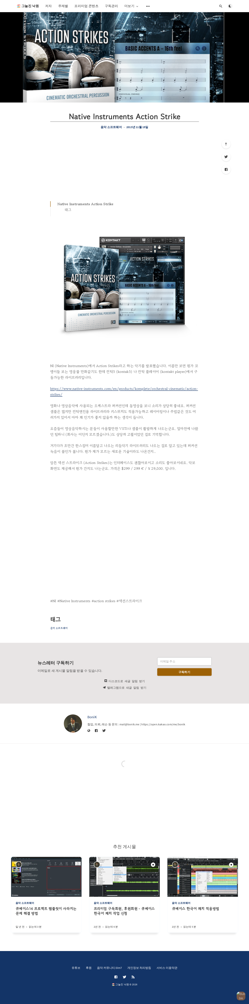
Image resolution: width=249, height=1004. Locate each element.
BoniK (92, 717)
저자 (48, 6)
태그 (68, 209)
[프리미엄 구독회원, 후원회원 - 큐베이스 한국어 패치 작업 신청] (124, 919)
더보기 (131, 6)
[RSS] (133, 977)
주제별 (63, 6)
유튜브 (76, 968)
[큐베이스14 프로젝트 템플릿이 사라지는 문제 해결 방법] (46, 919)
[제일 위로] (226, 144)
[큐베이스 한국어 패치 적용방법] (202, 919)
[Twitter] (226, 156)
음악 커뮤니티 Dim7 (109, 968)
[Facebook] (226, 169)
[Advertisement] (124, 165)
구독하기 (184, 672)
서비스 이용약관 (167, 968)
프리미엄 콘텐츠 (86, 6)
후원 (89, 968)
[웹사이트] (88, 731)
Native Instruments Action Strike (85, 204)
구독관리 (111, 6)
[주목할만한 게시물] (153, 864)
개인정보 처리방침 (139, 968)
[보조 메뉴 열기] (148, 6)
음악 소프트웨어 (111, 127)
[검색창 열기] (221, 6)
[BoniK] (73, 723)
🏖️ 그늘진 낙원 (28, 6)
